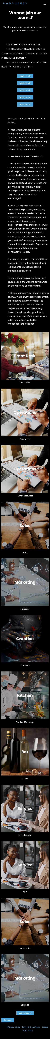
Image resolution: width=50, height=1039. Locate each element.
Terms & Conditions (31, 1027)
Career (45, 1027)
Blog (25, 1030)
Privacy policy (14, 1027)
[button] (25, 76)
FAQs (30, 1030)
